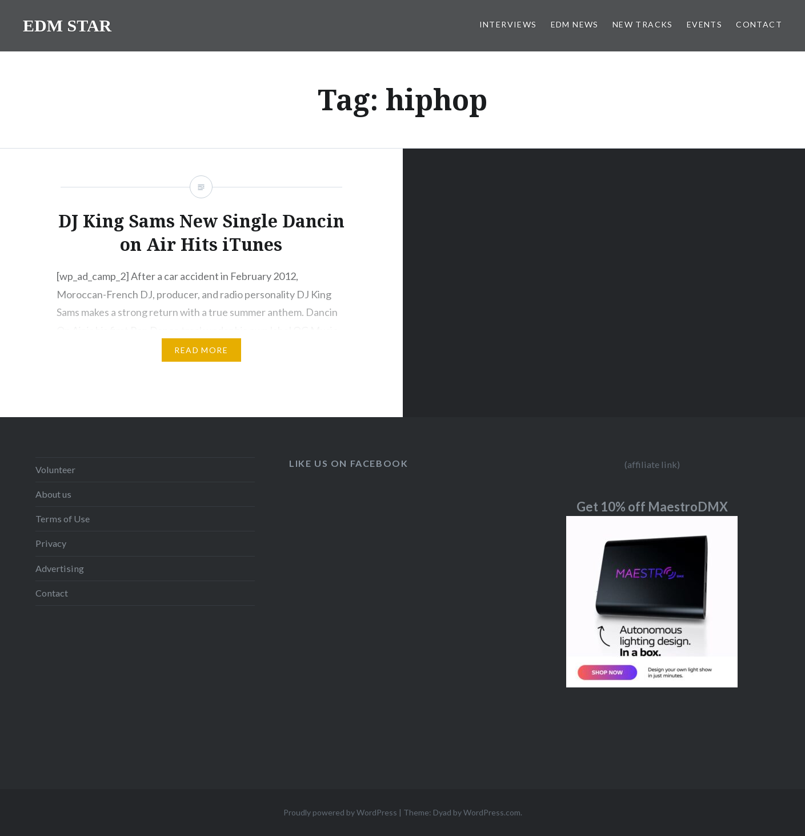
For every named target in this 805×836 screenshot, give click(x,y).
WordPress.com (491, 812)
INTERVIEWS (508, 24)
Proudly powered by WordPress (340, 812)
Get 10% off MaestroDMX (652, 506)
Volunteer (55, 469)
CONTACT (759, 24)
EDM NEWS (575, 24)
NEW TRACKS (642, 24)
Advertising (59, 568)
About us (53, 494)
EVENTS (704, 24)
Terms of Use (62, 518)
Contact (51, 592)
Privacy (50, 543)
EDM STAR (67, 25)
